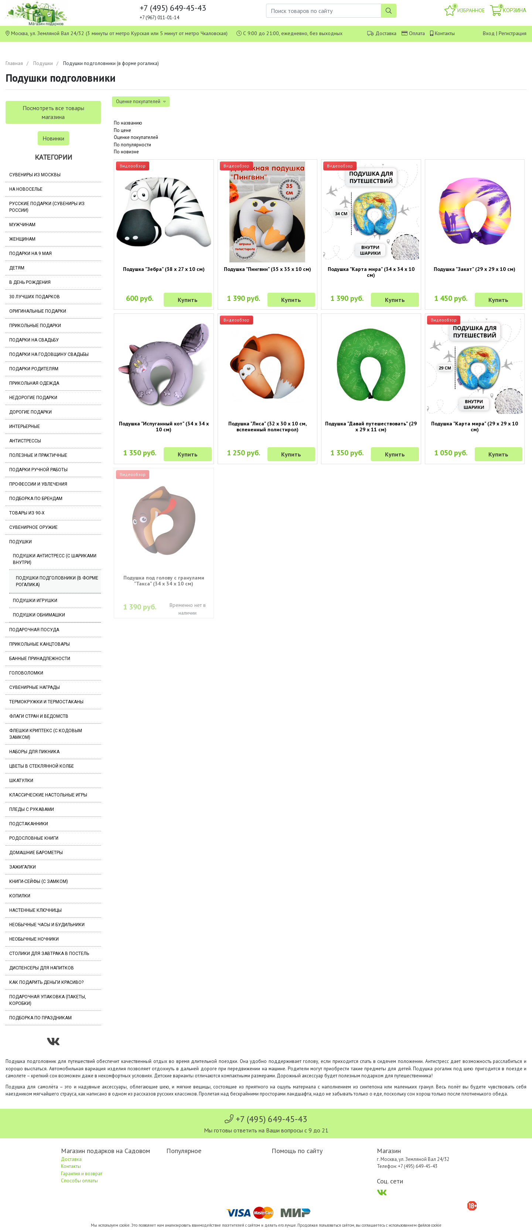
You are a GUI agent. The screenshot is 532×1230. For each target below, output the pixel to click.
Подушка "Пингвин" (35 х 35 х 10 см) (267, 269)
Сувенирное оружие (33, 527)
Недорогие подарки (33, 397)
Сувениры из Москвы (35, 174)
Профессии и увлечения (38, 484)
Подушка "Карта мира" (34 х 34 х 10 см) (371, 272)
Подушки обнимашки (39, 615)
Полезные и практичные (38, 455)
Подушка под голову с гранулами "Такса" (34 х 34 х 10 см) (163, 580)
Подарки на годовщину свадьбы (49, 354)
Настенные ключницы (35, 910)
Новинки (53, 138)
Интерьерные (24, 426)
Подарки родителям (33, 368)
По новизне (126, 152)
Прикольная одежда (34, 383)
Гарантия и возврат (81, 1173)
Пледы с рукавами (31, 809)
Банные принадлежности (39, 658)
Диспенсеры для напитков (41, 968)
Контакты (445, 33)
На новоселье (25, 189)
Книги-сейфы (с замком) (38, 881)
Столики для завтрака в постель (49, 953)
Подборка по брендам (35, 498)
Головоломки (26, 673)
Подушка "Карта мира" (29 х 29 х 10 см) (474, 426)
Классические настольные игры (48, 795)
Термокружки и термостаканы (46, 701)
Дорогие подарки (30, 412)
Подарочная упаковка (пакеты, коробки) (47, 1000)
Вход (489, 33)
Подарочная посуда (34, 629)
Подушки (43, 63)
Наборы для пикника (34, 751)
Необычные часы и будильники (47, 924)
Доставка (385, 33)
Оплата (417, 33)
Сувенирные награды (34, 687)
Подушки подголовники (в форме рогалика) (57, 581)
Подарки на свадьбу (34, 340)
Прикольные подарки (35, 325)
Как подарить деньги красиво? (46, 982)
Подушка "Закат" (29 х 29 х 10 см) (474, 269)
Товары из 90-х (27, 513)
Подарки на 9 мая (30, 253)
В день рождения (30, 282)
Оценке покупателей (136, 137)
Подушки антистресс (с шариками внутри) (54, 559)
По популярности (132, 145)
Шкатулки (21, 780)
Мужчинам (22, 224)
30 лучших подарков (34, 296)
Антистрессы (25, 441)
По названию (128, 123)
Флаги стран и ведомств (38, 716)
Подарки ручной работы (38, 469)
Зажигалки (22, 867)
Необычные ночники (34, 939)
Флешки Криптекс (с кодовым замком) (45, 734)
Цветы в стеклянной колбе (41, 766)
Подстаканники (28, 823)
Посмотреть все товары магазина (53, 112)
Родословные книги (33, 838)
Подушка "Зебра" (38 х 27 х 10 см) (164, 269)
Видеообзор (133, 166)
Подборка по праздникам (40, 1017)
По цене (122, 130)
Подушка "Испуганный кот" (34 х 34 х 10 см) (164, 426)
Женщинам (22, 239)
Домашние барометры (36, 852)
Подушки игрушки (35, 600)
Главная (14, 63)
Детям (16, 268)
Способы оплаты (79, 1181)
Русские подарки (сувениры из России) (47, 207)
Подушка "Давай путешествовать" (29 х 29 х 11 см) (371, 426)
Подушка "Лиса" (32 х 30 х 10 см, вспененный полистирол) (267, 426)
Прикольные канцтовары (39, 644)
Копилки (19, 895)
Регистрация (512, 33)
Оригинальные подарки (37, 311)
